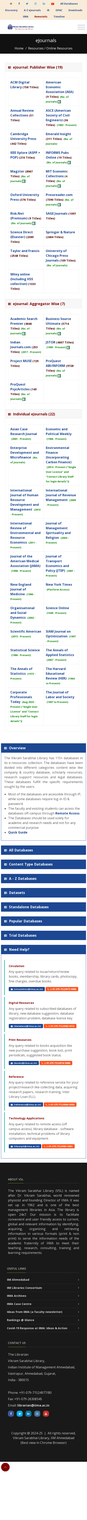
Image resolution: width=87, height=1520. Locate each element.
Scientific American (25, 631)
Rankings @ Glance (20, 1320)
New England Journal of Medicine (20, 589)
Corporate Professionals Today (21, 697)
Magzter (17, 171)
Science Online (57, 608)
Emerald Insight (58, 134)
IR (48, 10)
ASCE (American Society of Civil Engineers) (58, 115)
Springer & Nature (60, 232)
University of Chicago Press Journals (57, 256)
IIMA (25, 16)
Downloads (75, 10)
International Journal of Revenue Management (61, 495)
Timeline (59, 16)
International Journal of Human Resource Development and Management (24, 500)
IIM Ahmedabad (18, 1280)
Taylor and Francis (24, 251)
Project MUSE (21, 361)
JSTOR (50, 342)
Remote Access (67, 813)
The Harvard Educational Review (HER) (56, 674)
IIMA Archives (16, 1296)
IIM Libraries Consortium (24, 1288)
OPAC (59, 10)
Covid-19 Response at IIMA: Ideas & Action (37, 1328)
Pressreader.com (59, 195)
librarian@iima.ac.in (33, 1405)
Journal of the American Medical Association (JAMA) (25, 561)
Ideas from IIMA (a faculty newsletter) (34, 1312)
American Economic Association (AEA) (59, 87)
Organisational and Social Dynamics (22, 613)
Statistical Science (25, 650)
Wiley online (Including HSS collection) (21, 279)
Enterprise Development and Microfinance (24, 452)
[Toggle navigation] (81, 27)
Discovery (11, 10)
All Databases (69, 3)
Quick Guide (17, 832)
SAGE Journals (56, 213)
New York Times (59, 584)
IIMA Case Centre (19, 1304)
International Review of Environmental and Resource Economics (25, 533)
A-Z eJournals (32, 10)
